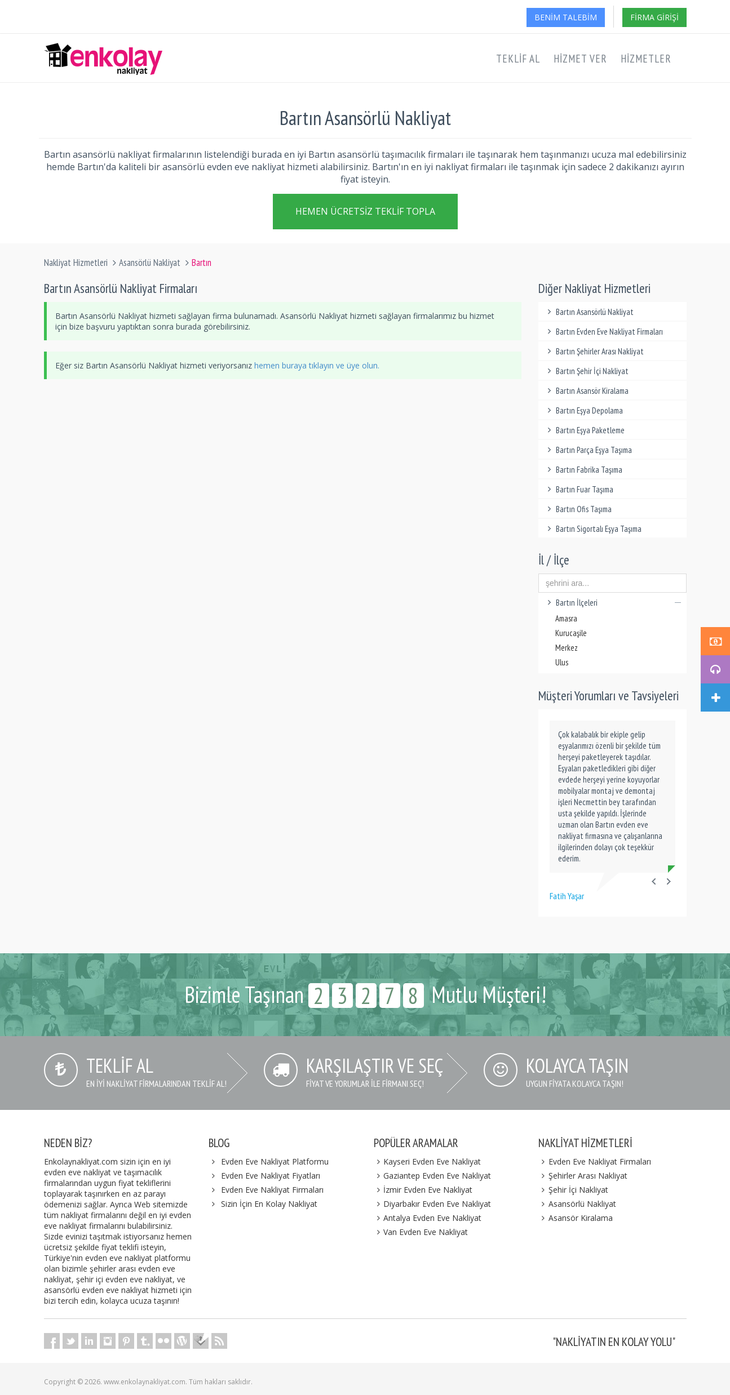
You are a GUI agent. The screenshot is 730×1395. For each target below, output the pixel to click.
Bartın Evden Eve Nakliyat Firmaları (603, 331)
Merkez (566, 647)
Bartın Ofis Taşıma (578, 509)
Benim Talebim (565, 17)
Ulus (561, 662)
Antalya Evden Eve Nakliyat (428, 1217)
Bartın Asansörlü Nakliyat (589, 311)
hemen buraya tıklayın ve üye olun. (316, 365)
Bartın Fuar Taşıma (578, 489)
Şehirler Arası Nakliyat (582, 1175)
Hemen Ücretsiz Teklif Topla (365, 214)
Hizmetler (646, 58)
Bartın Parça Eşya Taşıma (588, 450)
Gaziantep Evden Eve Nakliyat (433, 1175)
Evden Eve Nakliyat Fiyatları (270, 1175)
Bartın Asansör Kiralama (586, 390)
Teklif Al (518, 58)
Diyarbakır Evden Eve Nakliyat (433, 1203)
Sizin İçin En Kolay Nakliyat (269, 1203)
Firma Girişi (654, 17)
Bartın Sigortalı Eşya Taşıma (592, 528)
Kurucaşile (571, 633)
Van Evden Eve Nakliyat (421, 1232)
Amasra (566, 618)
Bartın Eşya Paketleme (584, 430)
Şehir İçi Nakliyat (573, 1189)
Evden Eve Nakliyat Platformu (275, 1161)
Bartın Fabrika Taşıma (583, 469)
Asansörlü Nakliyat (149, 262)
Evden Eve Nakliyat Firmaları (272, 1189)
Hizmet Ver (580, 58)
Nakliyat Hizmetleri (76, 262)
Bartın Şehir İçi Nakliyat (586, 371)
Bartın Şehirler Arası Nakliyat (594, 351)
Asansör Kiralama (575, 1217)
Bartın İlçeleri (612, 602)
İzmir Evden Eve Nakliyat (423, 1189)
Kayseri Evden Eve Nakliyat (427, 1161)
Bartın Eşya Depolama (583, 410)
